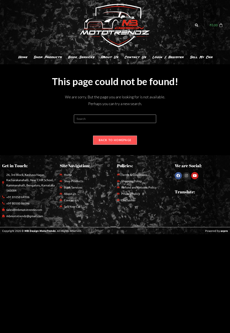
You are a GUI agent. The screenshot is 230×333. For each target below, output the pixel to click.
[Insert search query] (115, 119)
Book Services (81, 57)
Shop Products (47, 57)
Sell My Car (201, 57)
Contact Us (135, 57)
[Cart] (216, 25)
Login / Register (167, 57)
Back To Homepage (115, 140)
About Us (109, 57)
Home (22, 57)
